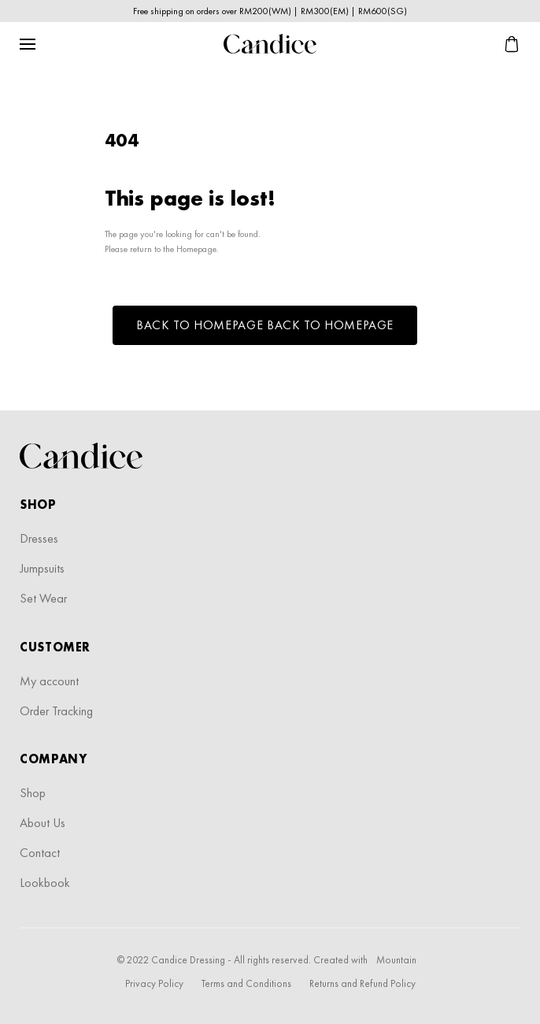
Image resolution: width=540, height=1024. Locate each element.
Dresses (39, 538)
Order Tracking (56, 711)
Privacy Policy (154, 983)
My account (49, 681)
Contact (40, 852)
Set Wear (43, 598)
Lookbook (45, 882)
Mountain (396, 959)
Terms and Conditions (246, 983)
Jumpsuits (42, 568)
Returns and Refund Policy (362, 983)
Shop (33, 793)
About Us (42, 822)
